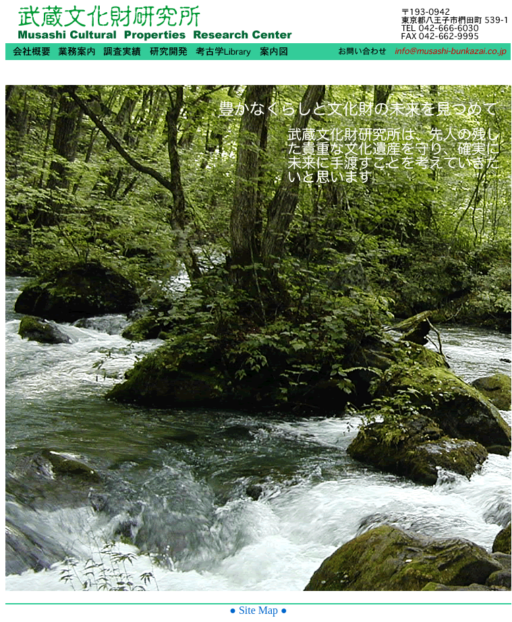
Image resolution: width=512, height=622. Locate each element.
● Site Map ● (258, 610)
